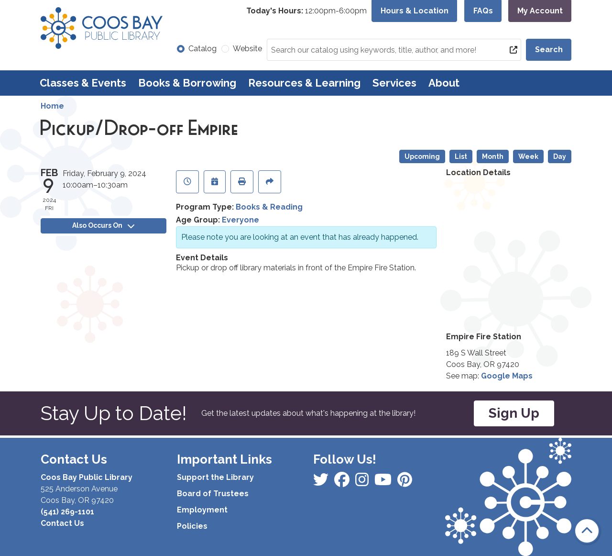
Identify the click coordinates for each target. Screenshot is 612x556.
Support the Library (215, 477)
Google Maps (507, 375)
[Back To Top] (587, 531)
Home (52, 106)
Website (247, 48)
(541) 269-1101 (67, 511)
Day (559, 156)
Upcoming (422, 156)
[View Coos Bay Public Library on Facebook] (321, 482)
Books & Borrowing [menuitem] (187, 83)
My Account (540, 10)
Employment (202, 509)
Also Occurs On (103, 225)
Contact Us (62, 523)
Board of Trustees (213, 493)
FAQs (483, 10)
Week (528, 156)
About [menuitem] (443, 83)
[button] (306, 11)
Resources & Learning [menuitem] (304, 83)
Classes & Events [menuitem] (83, 83)
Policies (192, 526)
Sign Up (514, 413)
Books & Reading (269, 206)
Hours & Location (414, 10)
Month (492, 156)
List (461, 156)
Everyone (240, 219)
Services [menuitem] (394, 83)
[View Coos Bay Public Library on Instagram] (342, 482)
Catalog (202, 48)
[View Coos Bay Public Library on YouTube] (404, 482)
